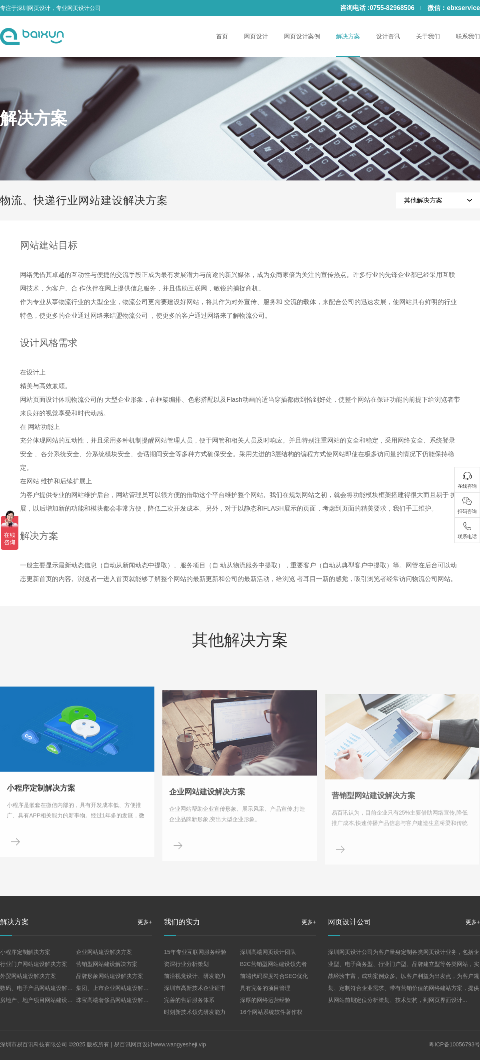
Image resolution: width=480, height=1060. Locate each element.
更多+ (145, 922)
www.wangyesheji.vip (179, 1044)
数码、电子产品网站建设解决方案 (42, 988)
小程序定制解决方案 (25, 952)
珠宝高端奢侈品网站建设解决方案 (118, 1000)
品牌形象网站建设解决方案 (109, 976)
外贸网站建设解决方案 (28, 976)
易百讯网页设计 (133, 1044)
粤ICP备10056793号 (454, 1044)
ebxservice (463, 7)
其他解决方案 (423, 200)
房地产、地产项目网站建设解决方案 (45, 1000)
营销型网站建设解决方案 (107, 964)
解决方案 (33, 118)
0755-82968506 (392, 7)
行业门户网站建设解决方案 (33, 964)
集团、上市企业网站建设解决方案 (118, 988)
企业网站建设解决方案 (104, 952)
